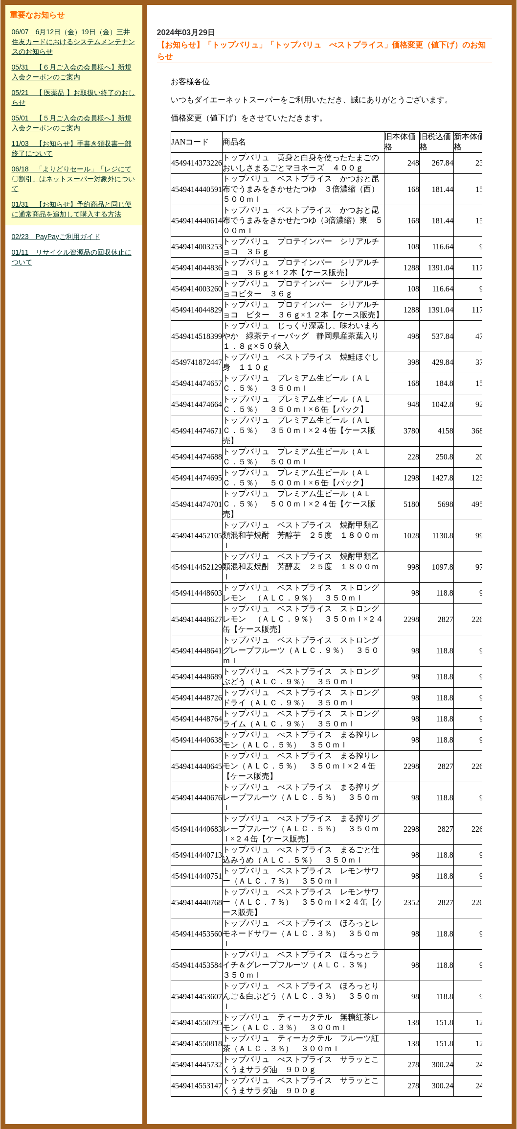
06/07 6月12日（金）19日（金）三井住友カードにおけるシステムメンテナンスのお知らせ (73, 41)
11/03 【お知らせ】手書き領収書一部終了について (72, 148)
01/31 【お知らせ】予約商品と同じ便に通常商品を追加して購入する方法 (72, 209)
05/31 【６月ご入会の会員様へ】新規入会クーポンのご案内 (72, 72)
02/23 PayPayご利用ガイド (56, 236)
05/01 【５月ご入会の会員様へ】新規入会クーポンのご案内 (72, 123)
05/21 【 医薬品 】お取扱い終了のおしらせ (73, 97)
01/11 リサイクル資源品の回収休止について (72, 257)
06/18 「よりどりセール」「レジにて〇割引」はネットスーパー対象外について (73, 178)
